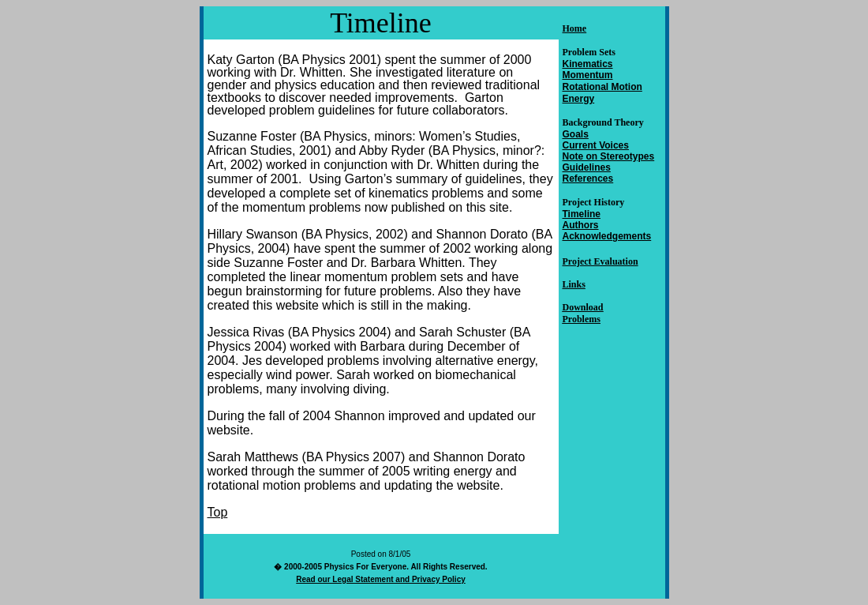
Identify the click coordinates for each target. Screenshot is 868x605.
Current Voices (596, 145)
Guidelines (587, 167)
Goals (576, 134)
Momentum (588, 75)
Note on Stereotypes (609, 156)
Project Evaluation (600, 261)
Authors (581, 225)
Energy (579, 98)
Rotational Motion (602, 86)
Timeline (581, 214)
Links (574, 284)
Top (218, 512)
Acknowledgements (607, 236)
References (588, 178)
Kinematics (588, 64)
